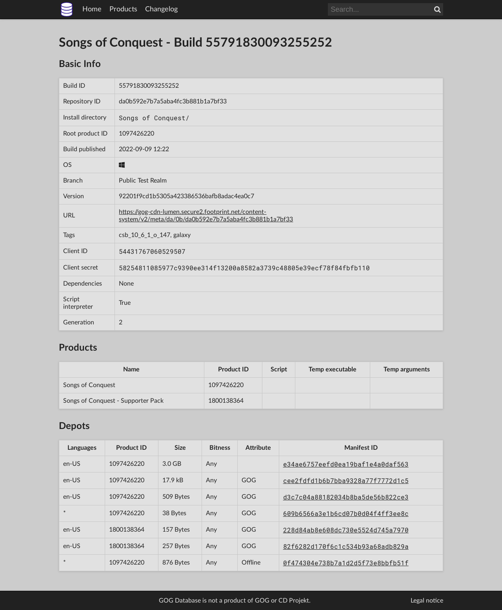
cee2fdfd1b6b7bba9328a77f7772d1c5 (346, 480)
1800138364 (226, 401)
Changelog (161, 9)
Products (123, 9)
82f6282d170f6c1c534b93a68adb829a (346, 546)
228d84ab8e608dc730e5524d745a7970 (346, 530)
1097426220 (136, 133)
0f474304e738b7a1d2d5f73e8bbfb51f (346, 563)
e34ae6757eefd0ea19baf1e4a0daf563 (346, 464)
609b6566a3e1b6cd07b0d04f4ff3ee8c (346, 513)
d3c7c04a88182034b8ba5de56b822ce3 (346, 497)
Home (92, 9)
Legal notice (427, 600)
